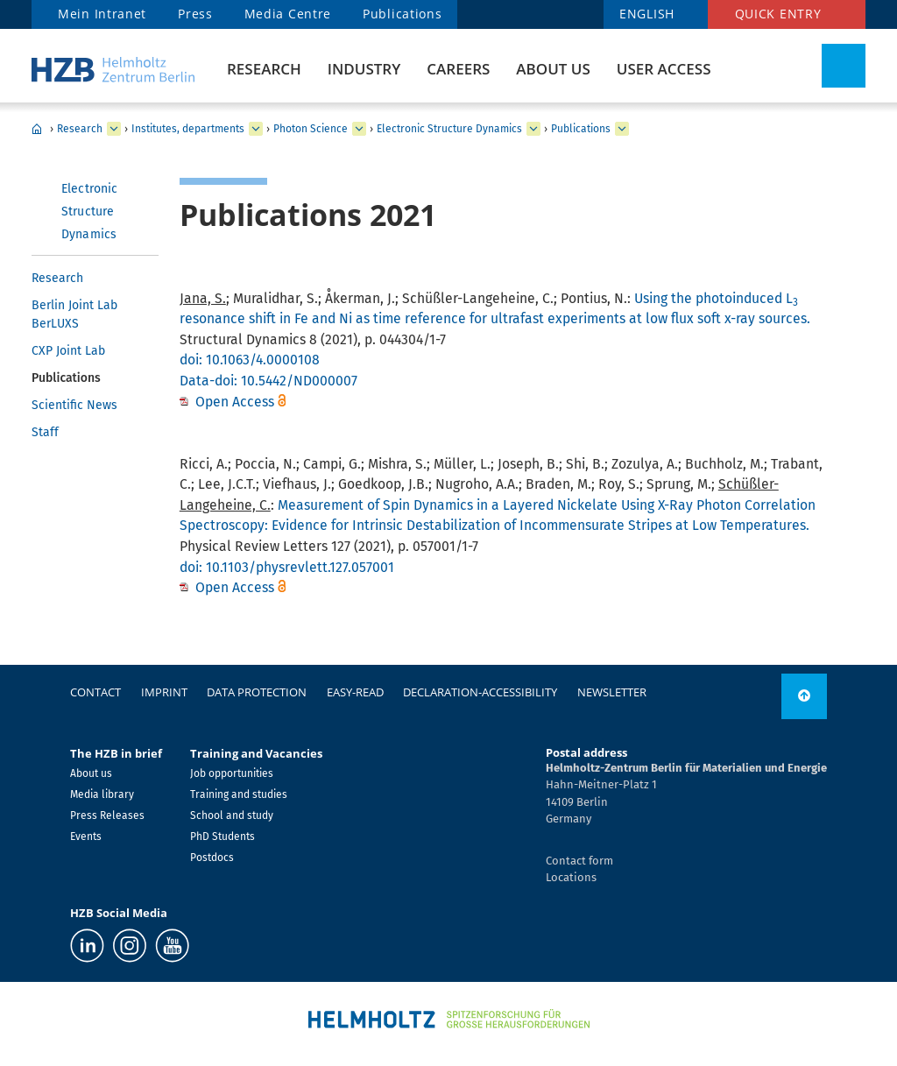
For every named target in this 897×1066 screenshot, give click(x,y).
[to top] (804, 696)
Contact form (579, 860)
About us (553, 69)
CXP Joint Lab (68, 350)
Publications (402, 13)
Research (264, 69)
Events (86, 836)
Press (195, 13)
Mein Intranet (102, 13)
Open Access (236, 401)
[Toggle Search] (843, 66)
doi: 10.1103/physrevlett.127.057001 (287, 567)
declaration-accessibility (480, 692)
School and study (231, 815)
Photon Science (310, 129)
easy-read (355, 692)
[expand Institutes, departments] (256, 129)
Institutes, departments (187, 129)
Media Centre (287, 13)
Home (37, 129)
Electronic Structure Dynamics (449, 129)
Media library (102, 794)
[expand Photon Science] (359, 129)
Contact (95, 692)
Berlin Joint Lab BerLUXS (74, 314)
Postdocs (212, 857)
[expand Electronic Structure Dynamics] (533, 129)
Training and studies (238, 794)
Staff (45, 432)
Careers (458, 69)
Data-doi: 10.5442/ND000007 (268, 380)
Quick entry (778, 13)
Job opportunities (231, 773)
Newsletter (611, 692)
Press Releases (107, 815)
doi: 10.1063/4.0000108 (250, 359)
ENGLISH (647, 13)
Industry (364, 69)
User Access (664, 69)
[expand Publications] (622, 129)
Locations (571, 877)
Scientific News (74, 405)
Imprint (164, 692)
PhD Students (222, 836)
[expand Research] (114, 129)
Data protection (257, 692)
